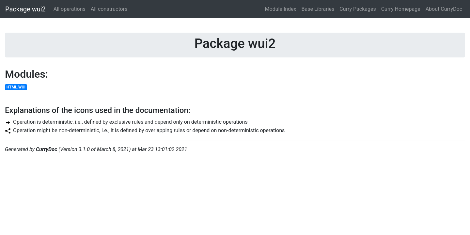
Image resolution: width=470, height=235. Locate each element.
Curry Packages (357, 9)
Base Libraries (318, 9)
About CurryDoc (444, 9)
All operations (70, 9)
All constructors (109, 9)
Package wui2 (25, 9)
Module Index (280, 9)
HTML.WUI (16, 87)
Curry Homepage (400, 9)
